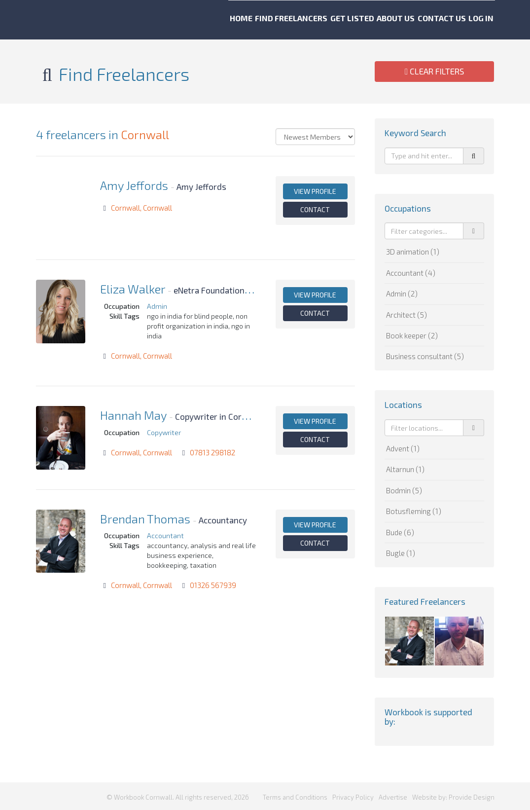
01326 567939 (213, 585)
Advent (403, 448)
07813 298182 (212, 452)
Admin (157, 306)
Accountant (165, 535)
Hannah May (133, 415)
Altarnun (405, 469)
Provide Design (472, 795)
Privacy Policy (353, 795)
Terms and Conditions (295, 795)
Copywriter (164, 432)
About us (388, 19)
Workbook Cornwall (65, 19)
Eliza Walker (132, 289)
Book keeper (412, 335)
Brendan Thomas (145, 519)
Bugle (400, 553)
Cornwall (145, 134)
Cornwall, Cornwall (141, 207)
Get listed (331, 19)
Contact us (447, 19)
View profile (315, 191)
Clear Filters (434, 71)
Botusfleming (413, 511)
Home (194, 19)
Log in (499, 19)
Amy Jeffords (134, 185)
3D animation (412, 251)
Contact (315, 209)
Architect (406, 314)
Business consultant (425, 356)
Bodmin (404, 490)
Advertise (393, 795)
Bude (400, 532)
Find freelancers (257, 19)
